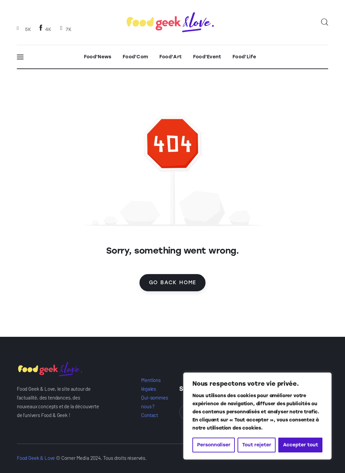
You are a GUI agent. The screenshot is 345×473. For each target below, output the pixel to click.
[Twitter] (65, 29)
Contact (149, 415)
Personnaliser (213, 445)
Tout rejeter (256, 445)
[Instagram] (25, 29)
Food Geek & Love (36, 458)
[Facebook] (45, 29)
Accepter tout (300, 445)
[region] (257, 416)
